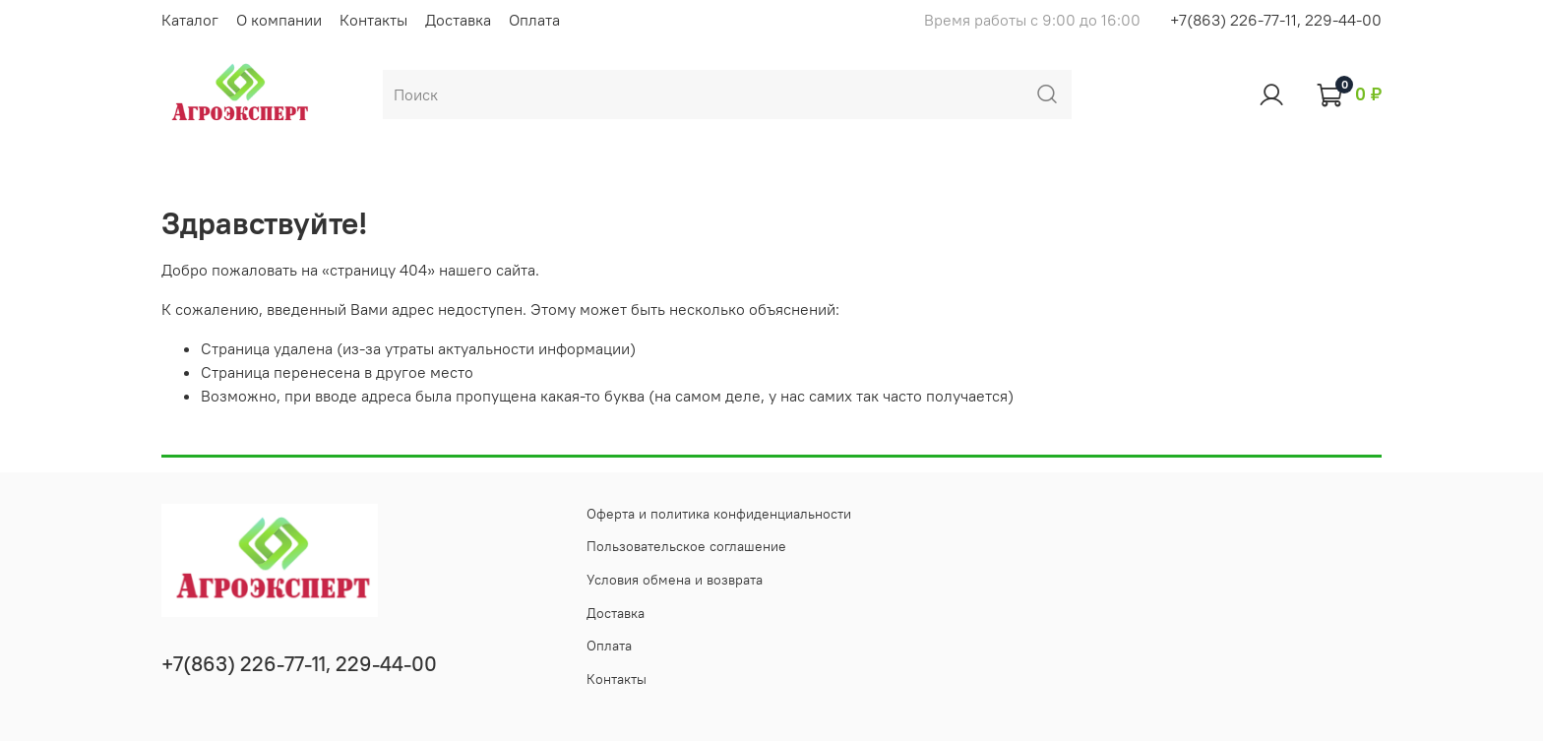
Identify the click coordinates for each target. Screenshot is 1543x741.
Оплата (534, 20)
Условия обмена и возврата (674, 579)
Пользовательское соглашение (686, 546)
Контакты (373, 20)
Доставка (458, 20)
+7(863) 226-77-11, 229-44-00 (1276, 20)
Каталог (189, 20)
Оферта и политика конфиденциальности (718, 514)
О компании (279, 20)
